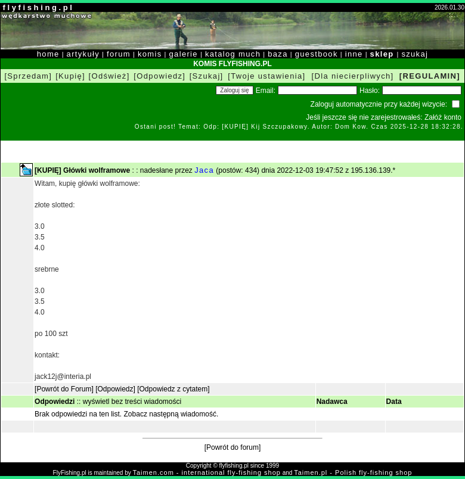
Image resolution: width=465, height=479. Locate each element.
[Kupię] (70, 75)
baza (278, 53)
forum (119, 53)
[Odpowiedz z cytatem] (173, 389)
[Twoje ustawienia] (266, 75)
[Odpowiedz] (159, 75)
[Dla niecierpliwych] (353, 75)
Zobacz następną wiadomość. (171, 414)
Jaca (204, 170)
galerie (183, 53)
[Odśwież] (109, 75)
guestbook (316, 53)
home (48, 53)
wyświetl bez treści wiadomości (132, 401)
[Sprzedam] (28, 75)
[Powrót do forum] (232, 447)
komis (150, 53)
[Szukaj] (207, 75)
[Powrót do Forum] (64, 389)
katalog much (233, 53)
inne (354, 53)
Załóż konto (442, 117)
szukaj (414, 53)
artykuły (83, 53)
